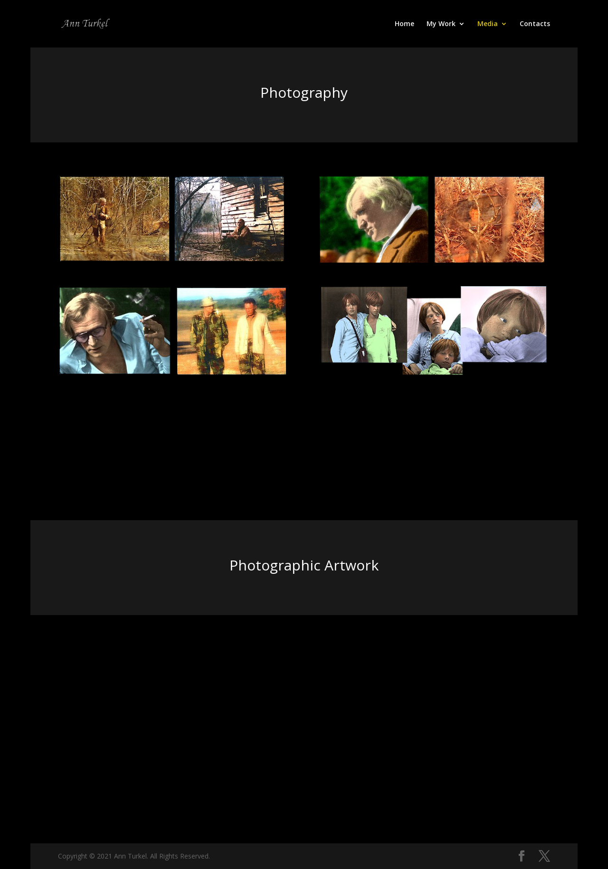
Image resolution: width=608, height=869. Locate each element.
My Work (441, 24)
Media (487, 24)
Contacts (535, 24)
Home (404, 24)
